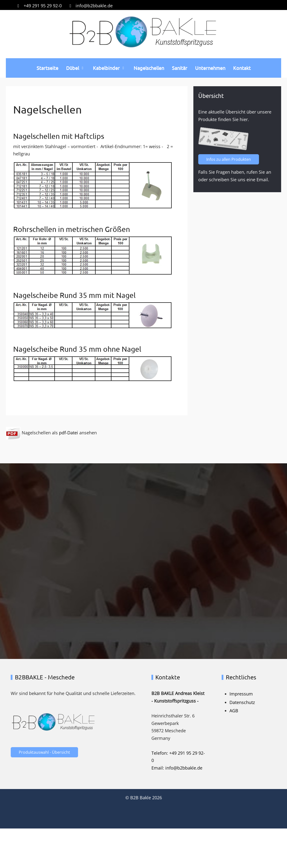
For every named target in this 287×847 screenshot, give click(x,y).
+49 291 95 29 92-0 (43, 6)
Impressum (241, 694)
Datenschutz (242, 702)
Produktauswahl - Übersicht (44, 752)
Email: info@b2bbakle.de (176, 768)
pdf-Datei (68, 432)
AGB (233, 711)
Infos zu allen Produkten (230, 159)
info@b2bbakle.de (94, 6)
